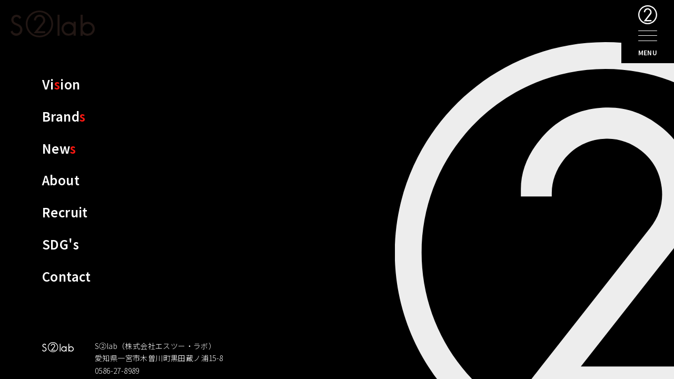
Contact (66, 276)
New (59, 148)
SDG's (60, 244)
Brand (63, 116)
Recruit (65, 212)
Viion (61, 84)
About (61, 180)
